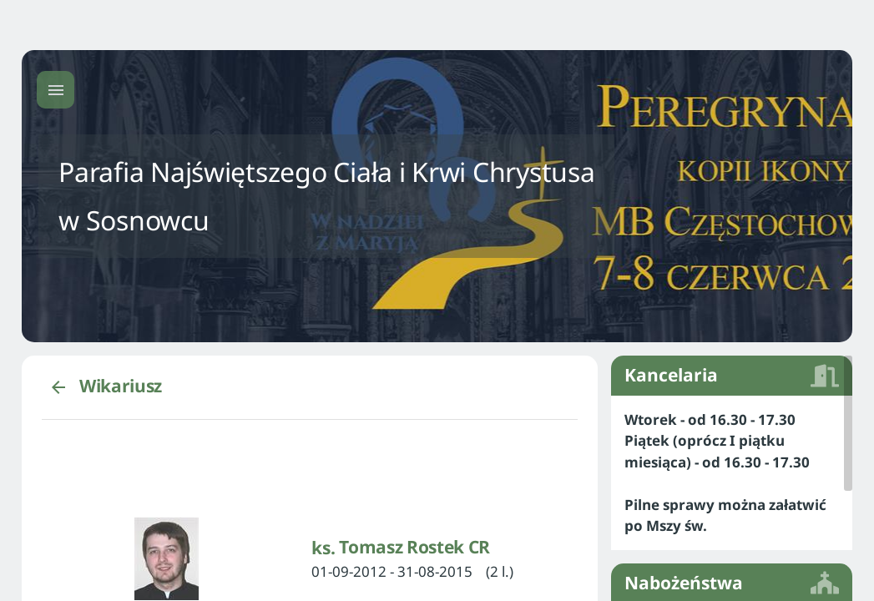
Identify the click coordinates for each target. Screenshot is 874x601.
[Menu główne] (55, 90)
